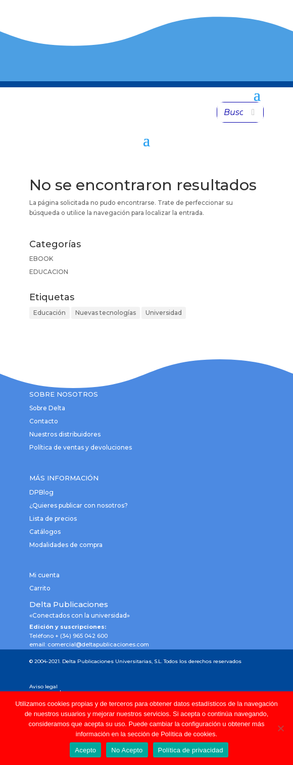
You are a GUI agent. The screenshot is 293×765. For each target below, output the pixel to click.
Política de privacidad (190, 750)
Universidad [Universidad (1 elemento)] (163, 312)
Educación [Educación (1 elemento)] (49, 312)
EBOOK (41, 258)
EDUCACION (48, 272)
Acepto (85, 750)
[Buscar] (253, 112)
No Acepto (126, 750)
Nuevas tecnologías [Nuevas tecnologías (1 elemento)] (105, 312)
